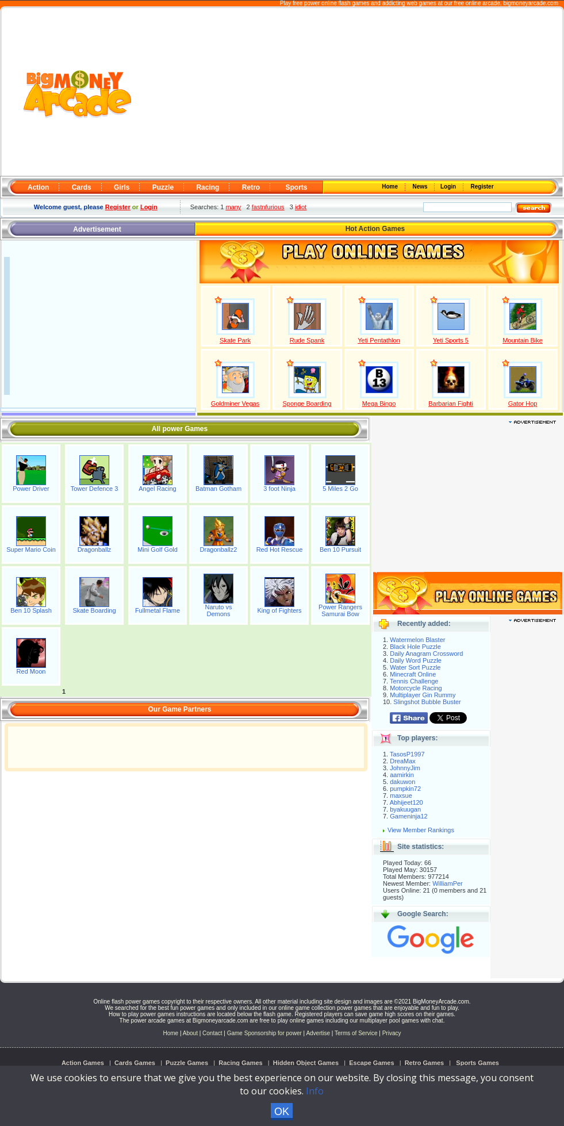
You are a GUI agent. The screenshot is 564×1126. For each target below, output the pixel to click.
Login (449, 186)
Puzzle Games (187, 1062)
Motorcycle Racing (416, 688)
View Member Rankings (420, 830)
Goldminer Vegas (235, 403)
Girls (121, 187)
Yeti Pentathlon (379, 340)
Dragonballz (95, 549)
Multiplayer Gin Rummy (422, 694)
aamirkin (402, 774)
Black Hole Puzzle (415, 646)
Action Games (83, 1062)
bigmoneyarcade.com (530, 3)
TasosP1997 (407, 754)
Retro (251, 187)
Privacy (391, 1033)
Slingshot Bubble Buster (427, 701)
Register (481, 186)
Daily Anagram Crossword (426, 653)
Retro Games (424, 1062)
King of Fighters (279, 610)
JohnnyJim (405, 767)
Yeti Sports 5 (451, 340)
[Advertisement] (347, 92)
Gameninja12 (408, 816)
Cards (81, 187)
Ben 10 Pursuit (340, 549)
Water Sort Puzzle (415, 667)
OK (281, 1111)
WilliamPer (447, 883)
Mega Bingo (379, 403)
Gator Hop (523, 403)
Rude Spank (307, 340)
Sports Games (477, 1062)
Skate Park (235, 340)
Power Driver (31, 488)
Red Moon (31, 671)
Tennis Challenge (414, 681)
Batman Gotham (218, 488)
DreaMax (403, 761)
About (190, 1033)
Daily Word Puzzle (416, 660)
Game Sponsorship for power (264, 1033)
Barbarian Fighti (450, 403)
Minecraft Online (413, 674)
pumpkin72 (405, 788)
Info (315, 1091)
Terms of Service (357, 1033)
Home (391, 186)
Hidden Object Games (306, 1062)
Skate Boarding (94, 610)
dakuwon (402, 781)
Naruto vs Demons (218, 610)
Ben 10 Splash (31, 610)
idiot (300, 206)
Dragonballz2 (218, 549)
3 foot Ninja (279, 488)
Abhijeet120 (406, 802)
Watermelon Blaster (417, 639)
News (421, 186)
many (233, 206)
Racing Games (240, 1062)
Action (38, 187)
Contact (212, 1033)
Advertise (318, 1033)
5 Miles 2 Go (340, 488)
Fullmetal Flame (157, 610)
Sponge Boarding (306, 403)
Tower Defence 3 (94, 488)
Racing (207, 187)
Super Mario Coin (31, 549)
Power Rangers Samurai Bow (340, 610)
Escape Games (371, 1062)
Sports (296, 187)
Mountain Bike (522, 340)
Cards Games (134, 1062)
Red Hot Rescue (279, 549)
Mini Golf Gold (157, 549)
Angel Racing (157, 488)
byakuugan (405, 809)
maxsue (401, 795)
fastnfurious (268, 206)
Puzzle (163, 187)
